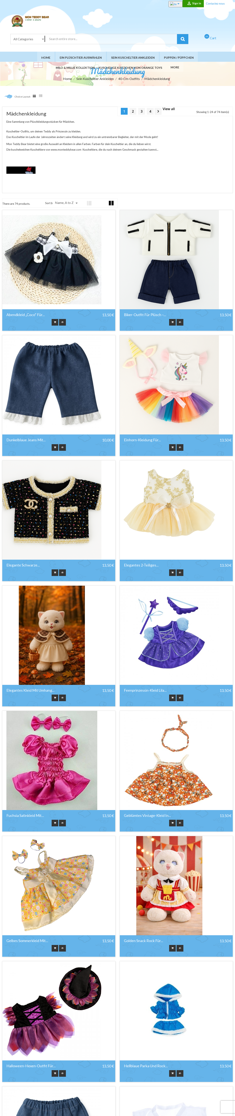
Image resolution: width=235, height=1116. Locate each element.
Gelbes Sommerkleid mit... (27, 942)
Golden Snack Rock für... (143, 942)
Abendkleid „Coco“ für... (25, 316)
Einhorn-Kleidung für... (142, 441)
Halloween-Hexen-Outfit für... (31, 1067)
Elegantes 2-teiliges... (141, 566)
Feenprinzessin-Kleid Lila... (145, 691)
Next (158, 112)
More (174, 67)
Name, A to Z (67, 203)
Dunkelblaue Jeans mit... (26, 441)
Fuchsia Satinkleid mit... (25, 816)
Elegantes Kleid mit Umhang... (30, 691)
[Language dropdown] (171, 4)
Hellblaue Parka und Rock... (146, 1067)
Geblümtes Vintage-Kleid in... (147, 816)
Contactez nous (215, 3)
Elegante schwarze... (23, 566)
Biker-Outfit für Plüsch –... (145, 316)
